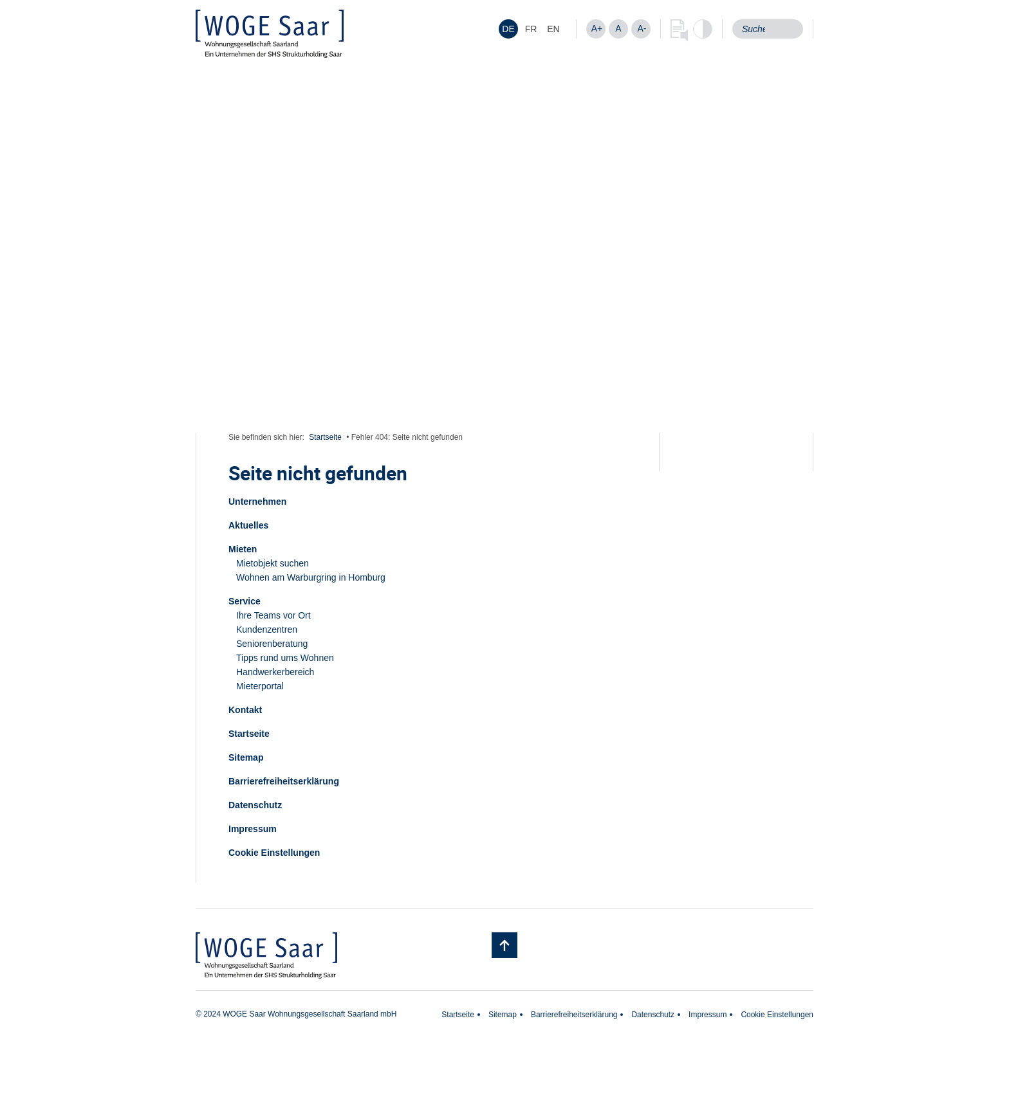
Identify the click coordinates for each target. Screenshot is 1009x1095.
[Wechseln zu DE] (508, 29)
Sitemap (245, 757)
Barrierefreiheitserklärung (283, 781)
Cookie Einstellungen (274, 852)
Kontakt (245, 710)
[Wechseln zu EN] (553, 29)
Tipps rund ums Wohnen (285, 658)
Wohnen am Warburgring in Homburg (310, 577)
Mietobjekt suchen (272, 563)
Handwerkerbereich (275, 672)
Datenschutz (255, 805)
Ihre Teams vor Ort (273, 615)
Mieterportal (260, 686)
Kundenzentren (266, 629)
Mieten (242, 549)
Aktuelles (248, 525)
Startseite (325, 437)
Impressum (252, 829)
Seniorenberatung (272, 643)
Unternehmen (257, 501)
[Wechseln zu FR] (531, 29)
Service (244, 601)
